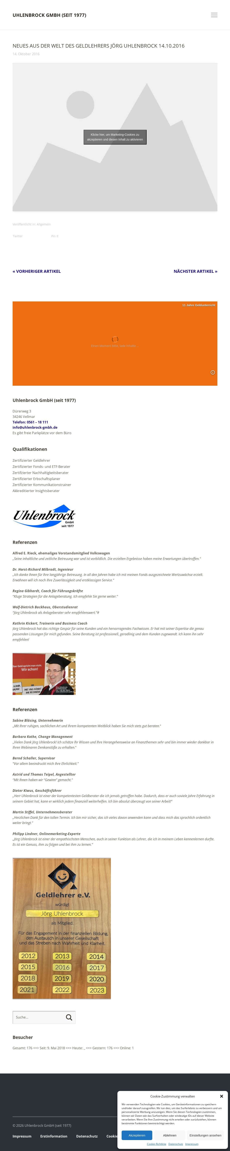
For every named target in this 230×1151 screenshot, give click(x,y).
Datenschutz (175, 1144)
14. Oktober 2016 (26, 54)
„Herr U (18, 796)
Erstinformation (53, 1136)
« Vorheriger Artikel (37, 271)
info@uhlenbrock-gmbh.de (35, 427)
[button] (221, 1096)
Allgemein (44, 224)
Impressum (191, 1144)
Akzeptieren (137, 1135)
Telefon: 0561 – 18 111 (30, 422)
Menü (214, 15)
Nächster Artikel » (195, 271)
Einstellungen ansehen (205, 1135)
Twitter (18, 236)
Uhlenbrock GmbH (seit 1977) (49, 15)
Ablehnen (169, 1135)
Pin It (54, 236)
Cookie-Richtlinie (156, 1144)
